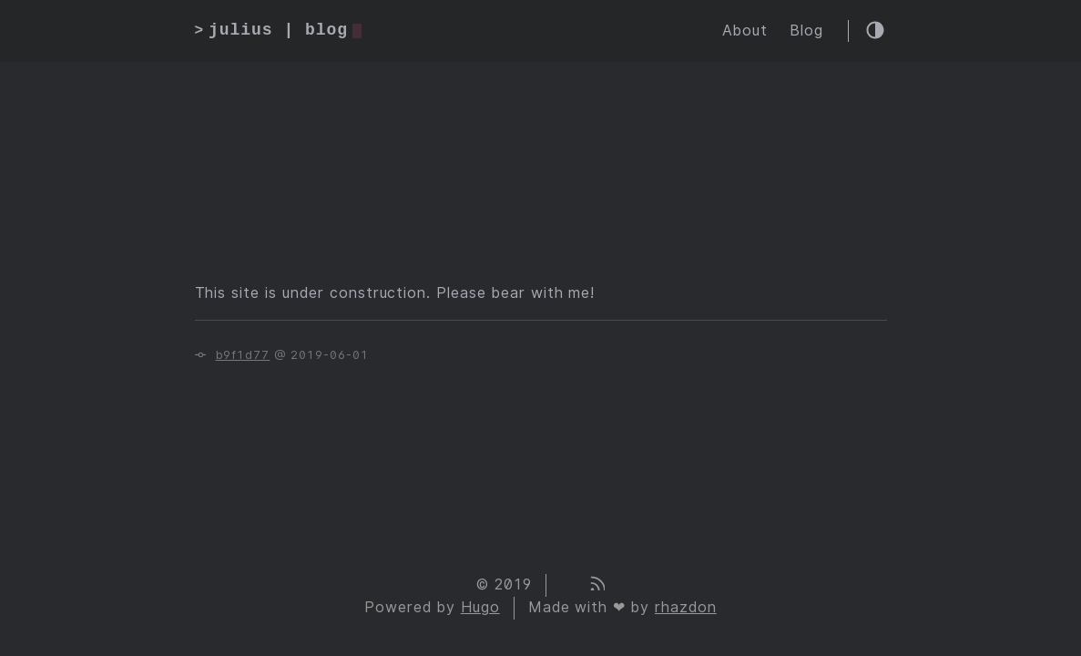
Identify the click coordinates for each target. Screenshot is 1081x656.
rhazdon (686, 607)
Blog (806, 30)
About (745, 30)
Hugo (480, 607)
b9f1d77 (243, 355)
